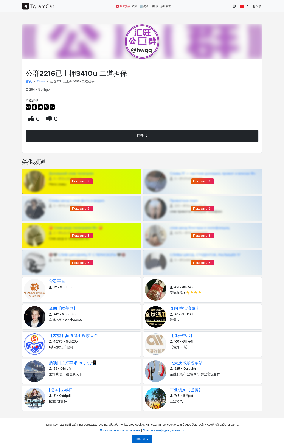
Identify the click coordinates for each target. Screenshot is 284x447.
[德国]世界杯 (60, 390)
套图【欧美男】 (63, 309)
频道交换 (123, 6)
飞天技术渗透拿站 (186, 363)
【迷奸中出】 (182, 336)
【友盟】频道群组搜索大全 (73, 336)
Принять (142, 438)
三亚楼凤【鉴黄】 (186, 390)
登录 (256, 6)
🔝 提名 (144, 6)
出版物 (154, 6)
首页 (29, 81)
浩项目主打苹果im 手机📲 (72, 363)
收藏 (134, 6)
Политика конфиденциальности (163, 430)
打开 (142, 136)
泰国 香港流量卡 (185, 309)
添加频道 (165, 6)
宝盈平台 (57, 281)
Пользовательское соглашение (120, 430)
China (41, 81)
